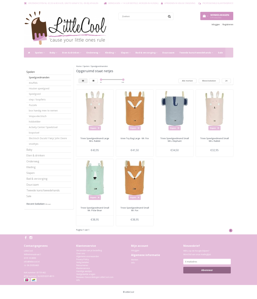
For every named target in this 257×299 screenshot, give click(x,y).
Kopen (94, 128)
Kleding (110, 52)
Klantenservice (83, 268)
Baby (53, 52)
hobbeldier (35, 121)
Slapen (126, 52)
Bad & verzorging (146, 52)
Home (79, 66)
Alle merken (187, 80)
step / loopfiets (37, 99)
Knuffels (33, 82)
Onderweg (93, 52)
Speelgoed (35, 93)
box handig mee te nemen (43, 110)
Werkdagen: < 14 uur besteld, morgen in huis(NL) (133, 3)
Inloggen (216, 24)
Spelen (40, 52)
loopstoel (34, 132)
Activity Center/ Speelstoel (43, 127)
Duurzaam (168, 52)
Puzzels (33, 105)
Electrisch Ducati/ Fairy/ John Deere (48, 138)
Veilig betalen (82, 262)
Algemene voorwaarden (87, 256)
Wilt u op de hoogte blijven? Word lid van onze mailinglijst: (197, 252)
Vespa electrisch (37, 116)
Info (78, 280)
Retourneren (82, 265)
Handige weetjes (84, 271)
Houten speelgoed (39, 88)
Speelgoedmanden (39, 77)
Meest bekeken (209, 80)
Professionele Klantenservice (218, 3)
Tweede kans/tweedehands (196, 52)
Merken (134, 259)
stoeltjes (33, 143)
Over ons (80, 253)
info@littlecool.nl (32, 261)
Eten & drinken (71, 52)
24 (226, 80)
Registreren (228, 24)
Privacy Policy (82, 259)
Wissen (48, 204)
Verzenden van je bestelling (89, 250)
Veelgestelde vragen (85, 274)
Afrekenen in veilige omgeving (179, 3)
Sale (220, 52)
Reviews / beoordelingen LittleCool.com (94, 277)
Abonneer (207, 270)
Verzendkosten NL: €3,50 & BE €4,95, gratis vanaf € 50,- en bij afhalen (63, 3)
